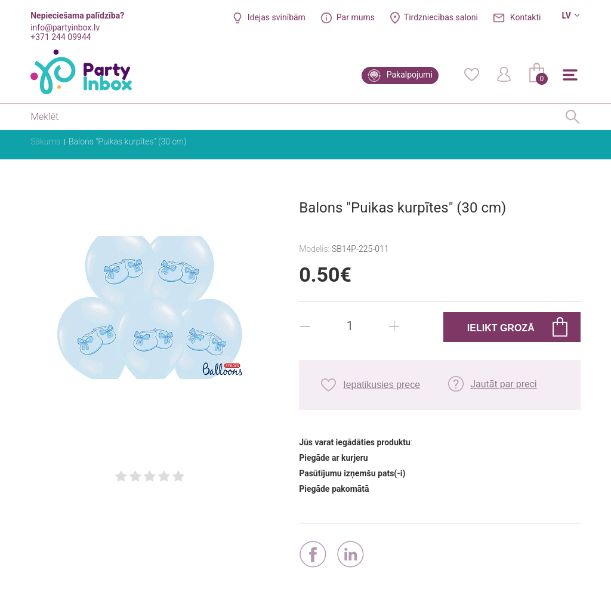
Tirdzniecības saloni (441, 17)
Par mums (356, 17)
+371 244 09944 (60, 37)
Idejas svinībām (277, 17)
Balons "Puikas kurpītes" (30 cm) (128, 141)
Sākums (45, 141)
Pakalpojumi (410, 74)
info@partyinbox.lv (65, 27)
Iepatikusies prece (381, 385)
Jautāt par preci (503, 384)
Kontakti (525, 17)
